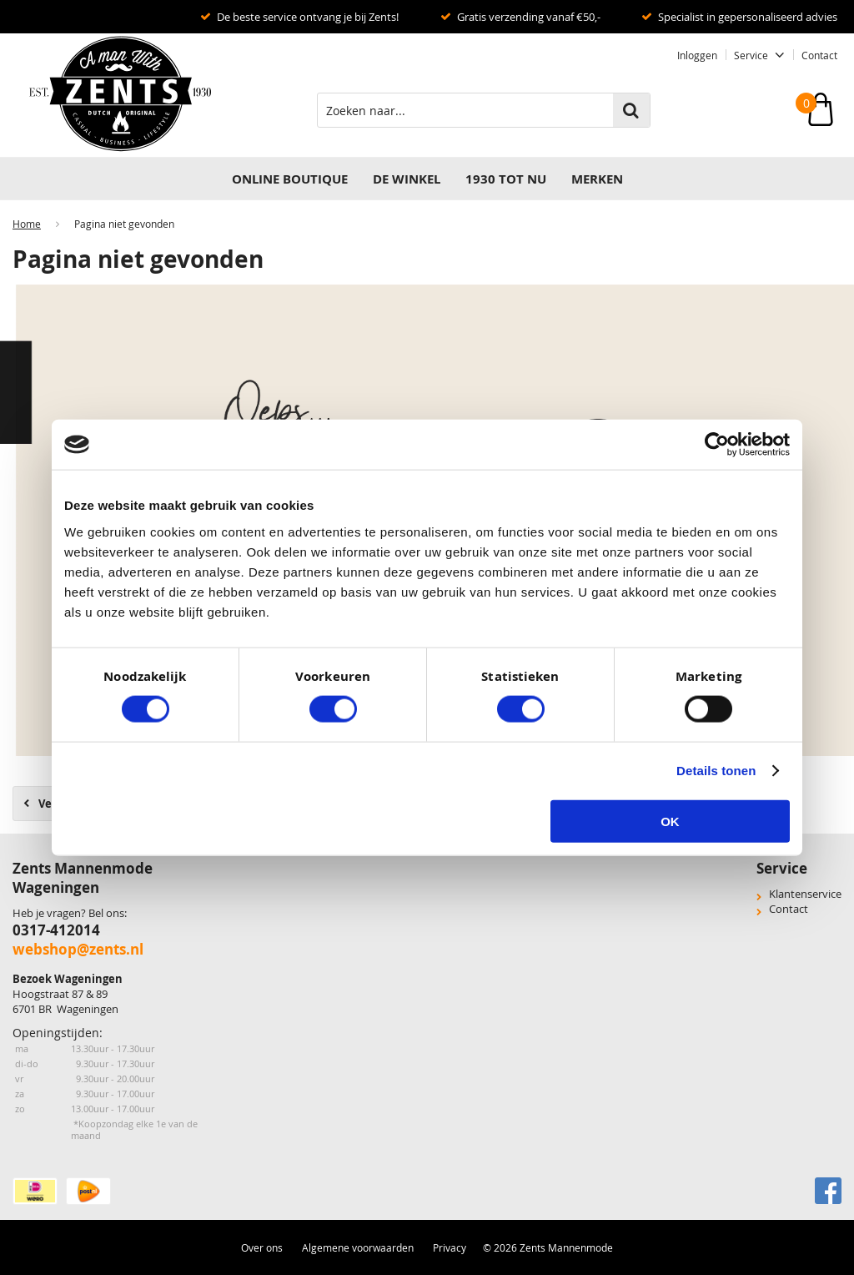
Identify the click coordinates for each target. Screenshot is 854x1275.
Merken (597, 179)
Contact (819, 55)
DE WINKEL (406, 179)
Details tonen (716, 770)
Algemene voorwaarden (358, 1247)
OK (670, 821)
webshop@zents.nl (78, 949)
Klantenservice (805, 893)
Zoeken (631, 110)
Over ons (262, 1247)
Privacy (449, 1247)
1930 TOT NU (505, 179)
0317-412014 (56, 930)
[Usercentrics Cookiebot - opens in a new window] (717, 444)
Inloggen (697, 55)
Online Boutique (290, 179)
